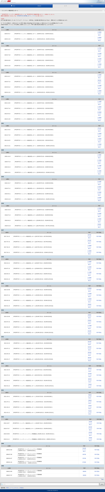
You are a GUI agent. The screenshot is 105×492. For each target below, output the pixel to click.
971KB (99, 130)
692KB (90, 428)
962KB (99, 82)
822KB (89, 348)
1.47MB (99, 50)
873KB (84, 462)
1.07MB (89, 327)
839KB (89, 322)
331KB (84, 450)
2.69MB (99, 188)
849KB (89, 316)
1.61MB (99, 55)
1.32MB (99, 76)
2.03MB (99, 215)
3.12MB (99, 172)
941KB (89, 242)
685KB (84, 471)
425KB (90, 434)
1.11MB (89, 274)
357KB (84, 458)
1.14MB (99, 103)
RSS (7, 487)
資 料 (65, 5)
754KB (89, 412)
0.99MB (99, 114)
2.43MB (99, 162)
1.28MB (99, 108)
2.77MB (99, 167)
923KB (89, 375)
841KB (89, 332)
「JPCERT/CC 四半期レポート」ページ (26, 15)
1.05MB (89, 247)
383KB (84, 475)
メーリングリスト (14, 487)
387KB (84, 454)
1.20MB (99, 146)
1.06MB (89, 300)
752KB (90, 423)
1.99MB (99, 34)
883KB (89, 380)
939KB (99, 226)
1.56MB (99, 140)
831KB (89, 343)
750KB (90, 439)
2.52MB (99, 183)
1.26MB (99, 135)
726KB (89, 407)
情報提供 (39, 5)
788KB (89, 402)
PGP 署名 (98, 236)
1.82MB (99, 199)
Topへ (102, 479)
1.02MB (89, 268)
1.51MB (99, 87)
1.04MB (99, 220)
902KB (89, 354)
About (92, 5)
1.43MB (99, 156)
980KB (89, 370)
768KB (89, 396)
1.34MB (99, 66)
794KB (89, 386)
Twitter (21, 487)
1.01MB (99, 60)
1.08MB (99, 119)
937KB (89, 236)
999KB (89, 306)
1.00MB (89, 295)
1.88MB (99, 39)
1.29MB (99, 92)
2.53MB (99, 194)
